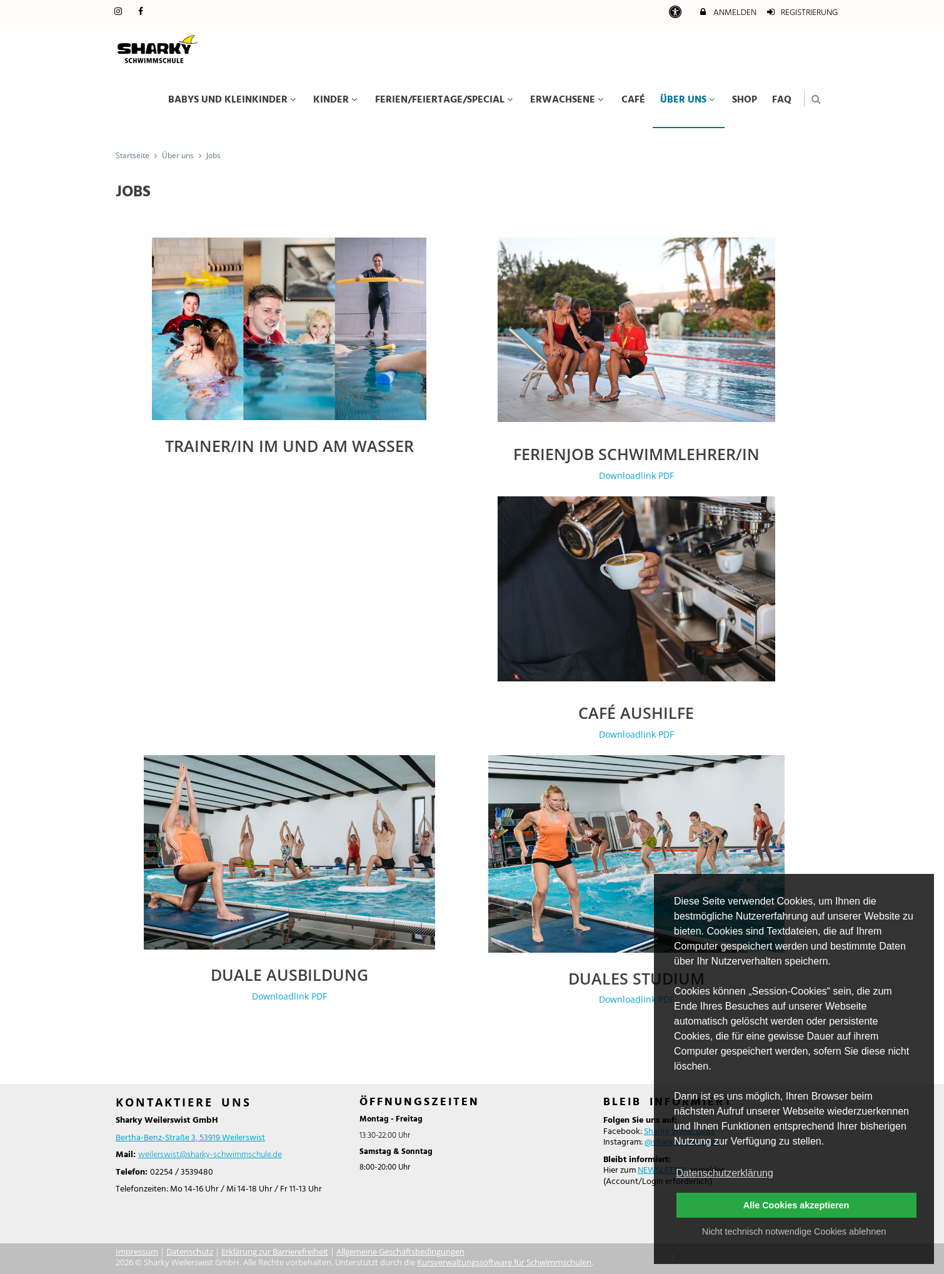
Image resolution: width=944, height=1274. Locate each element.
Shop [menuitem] (744, 100)
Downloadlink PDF (636, 475)
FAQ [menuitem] (781, 100)
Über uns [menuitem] (689, 100)
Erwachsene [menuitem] (568, 100)
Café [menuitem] (633, 100)
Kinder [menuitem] (336, 100)
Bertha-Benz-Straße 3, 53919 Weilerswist (190, 1138)
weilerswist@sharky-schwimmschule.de (210, 1155)
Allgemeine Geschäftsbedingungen (400, 1251)
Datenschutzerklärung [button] (724, 1173)
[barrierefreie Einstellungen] (676, 13)
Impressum (137, 1251)
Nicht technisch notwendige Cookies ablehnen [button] (794, 1231)
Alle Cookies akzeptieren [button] (796, 1205)
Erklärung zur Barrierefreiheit (274, 1251)
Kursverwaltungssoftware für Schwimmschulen (504, 1262)
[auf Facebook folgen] (142, 12)
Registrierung (802, 13)
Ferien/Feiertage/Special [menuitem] (445, 100)
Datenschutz (189, 1251)
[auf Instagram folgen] (119, 12)
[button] (816, 99)
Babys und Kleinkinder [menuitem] (233, 100)
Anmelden (727, 13)
